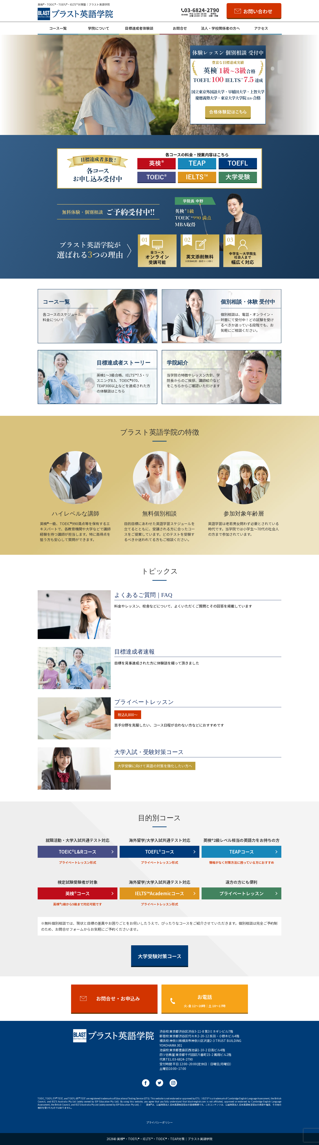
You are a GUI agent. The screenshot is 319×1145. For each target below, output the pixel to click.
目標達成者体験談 (139, 28)
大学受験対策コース (159, 955)
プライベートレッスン (241, 893)
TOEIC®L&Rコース (77, 851)
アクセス (261, 28)
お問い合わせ (257, 11)
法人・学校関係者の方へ (220, 28)
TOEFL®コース (159, 851)
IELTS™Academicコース (159, 893)
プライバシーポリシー (159, 1122)
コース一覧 (58, 28)
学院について (98, 28)
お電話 (205, 1000)
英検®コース (77, 893)
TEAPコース (241, 851)
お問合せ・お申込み (118, 998)
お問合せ (180, 28)
